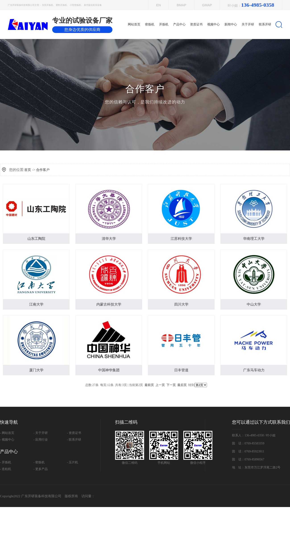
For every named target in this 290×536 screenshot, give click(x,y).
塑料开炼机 (61, 5)
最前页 (149, 385)
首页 (27, 170)
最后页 (182, 385)
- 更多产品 (40, 469)
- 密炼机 (39, 462)
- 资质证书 (74, 433)
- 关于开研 (40, 433)
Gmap (207, 5)
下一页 (171, 385)
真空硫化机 (89, 5)
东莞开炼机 (47, 5)
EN (158, 5)
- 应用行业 (40, 439)
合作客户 (43, 170)
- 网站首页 (7, 433)
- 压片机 (72, 462)
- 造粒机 (5, 469)
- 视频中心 (7, 439)
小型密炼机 (75, 5)
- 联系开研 (74, 439)
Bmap (181, 5)
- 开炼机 (5, 462)
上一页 (160, 385)
